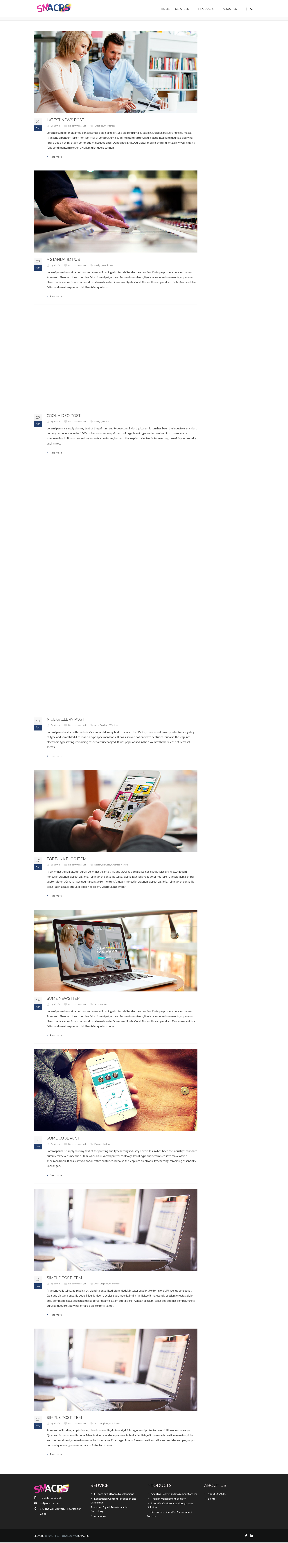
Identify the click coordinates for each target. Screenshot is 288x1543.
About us (232, 8)
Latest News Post (65, 120)
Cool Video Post (64, 415)
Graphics (98, 125)
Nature (105, 421)
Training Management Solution (168, 1498)
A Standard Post (64, 259)
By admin (55, 125)
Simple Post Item (64, 1278)
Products (207, 8)
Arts (96, 725)
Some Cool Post (63, 1138)
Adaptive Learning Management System (174, 1493)
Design (97, 265)
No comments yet (77, 125)
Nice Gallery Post (65, 719)
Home (165, 8)
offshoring (100, 1515)
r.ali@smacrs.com (49, 1503)
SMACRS (39, 1535)
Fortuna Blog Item (66, 859)
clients (211, 1498)
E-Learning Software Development (114, 1493)
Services (184, 8)
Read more (56, 156)
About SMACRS (217, 1493)
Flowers (106, 864)
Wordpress (109, 125)
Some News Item (63, 998)
